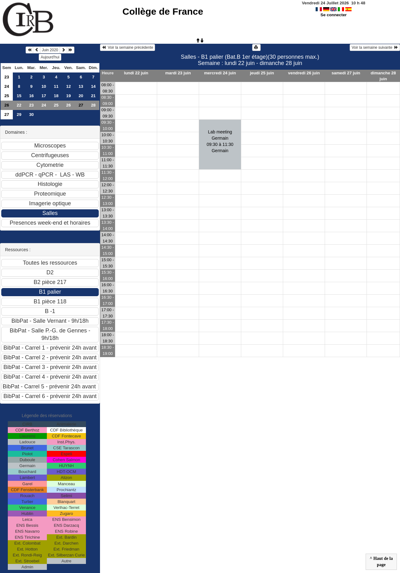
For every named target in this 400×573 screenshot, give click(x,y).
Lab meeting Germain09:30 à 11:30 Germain (220, 141)
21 (93, 95)
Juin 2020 (50, 50)
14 (93, 86)
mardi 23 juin (178, 73)
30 (31, 114)
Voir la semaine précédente (127, 47)
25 (6, 95)
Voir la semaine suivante (375, 47)
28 (93, 105)
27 (6, 114)
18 (56, 95)
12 (68, 86)
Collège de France (162, 11)
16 (31, 95)
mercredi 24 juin (220, 73)
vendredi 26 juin (304, 73)
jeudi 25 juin (262, 73)
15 (19, 95)
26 (6, 105)
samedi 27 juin (346, 73)
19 (68, 95)
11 (56, 86)
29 (19, 114)
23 (6, 77)
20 (80, 95)
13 (80, 86)
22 (19, 105)
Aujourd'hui (50, 57)
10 (44, 86)
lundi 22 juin (136, 73)
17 (44, 95)
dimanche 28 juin (383, 76)
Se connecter (334, 14)
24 (6, 86)
